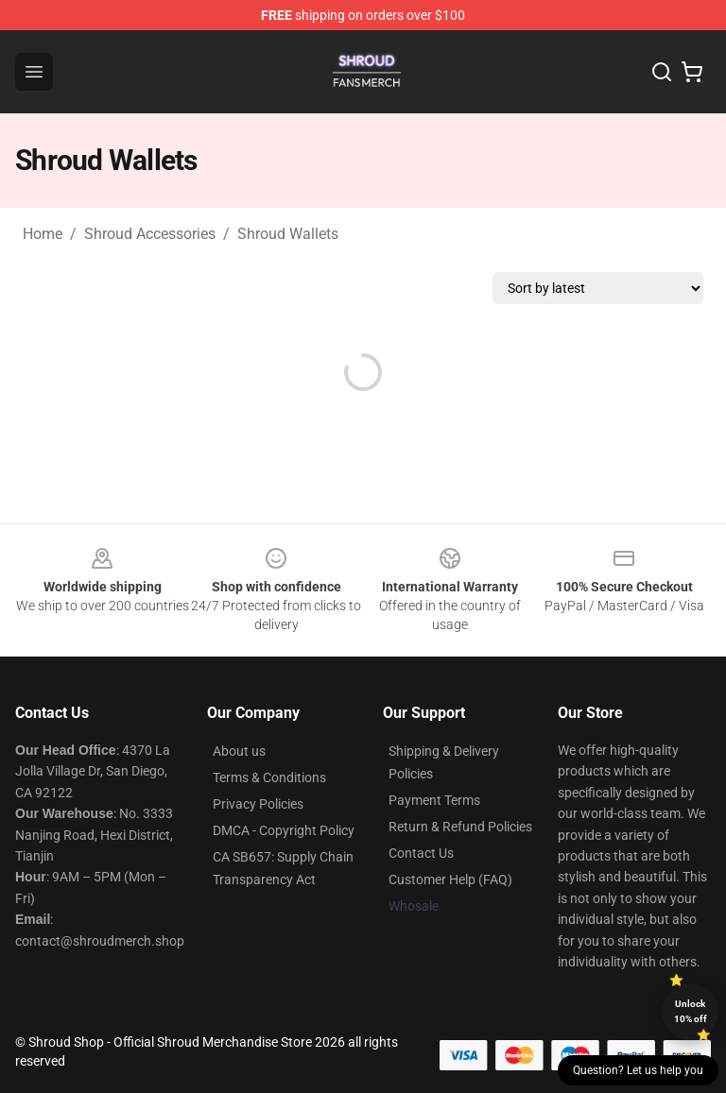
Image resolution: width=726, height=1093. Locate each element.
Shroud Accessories (150, 234)
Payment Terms (434, 800)
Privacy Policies (258, 803)
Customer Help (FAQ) (450, 879)
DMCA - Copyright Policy (283, 830)
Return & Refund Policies (460, 826)
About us (239, 751)
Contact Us (421, 853)
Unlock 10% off (690, 1011)
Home (42, 234)
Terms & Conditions (269, 777)
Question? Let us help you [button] (638, 1070)
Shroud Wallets (287, 234)
